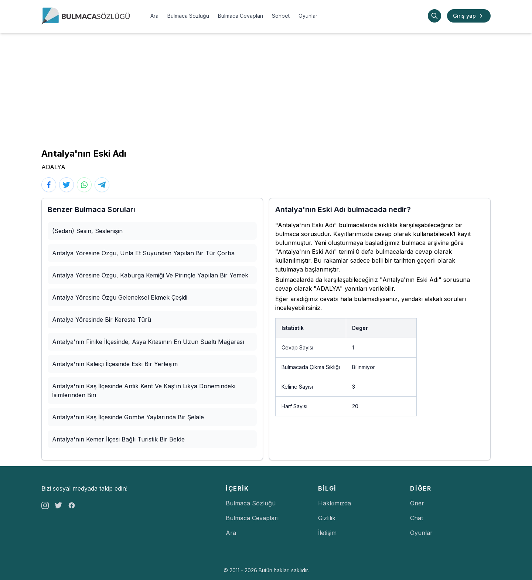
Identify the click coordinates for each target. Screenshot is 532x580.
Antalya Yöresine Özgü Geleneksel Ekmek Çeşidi (119, 297)
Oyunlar (308, 16)
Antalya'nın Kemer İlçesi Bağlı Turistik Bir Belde (118, 439)
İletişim (327, 532)
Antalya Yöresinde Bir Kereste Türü (101, 319)
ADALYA (53, 167)
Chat (416, 518)
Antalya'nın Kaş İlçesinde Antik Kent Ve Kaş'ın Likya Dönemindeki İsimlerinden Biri (143, 390)
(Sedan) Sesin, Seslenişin (87, 231)
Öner (417, 503)
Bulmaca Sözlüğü (188, 16)
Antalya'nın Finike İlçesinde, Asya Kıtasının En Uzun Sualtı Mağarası (148, 341)
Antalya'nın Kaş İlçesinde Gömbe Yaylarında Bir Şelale (128, 417)
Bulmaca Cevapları (240, 16)
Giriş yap (469, 16)
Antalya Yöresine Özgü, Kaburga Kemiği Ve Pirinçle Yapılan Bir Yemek (150, 275)
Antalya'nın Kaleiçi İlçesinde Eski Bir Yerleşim (115, 364)
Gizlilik (326, 518)
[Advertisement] (266, 88)
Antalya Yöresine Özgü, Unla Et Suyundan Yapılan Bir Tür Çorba (143, 253)
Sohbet (281, 16)
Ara (154, 16)
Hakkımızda (334, 503)
